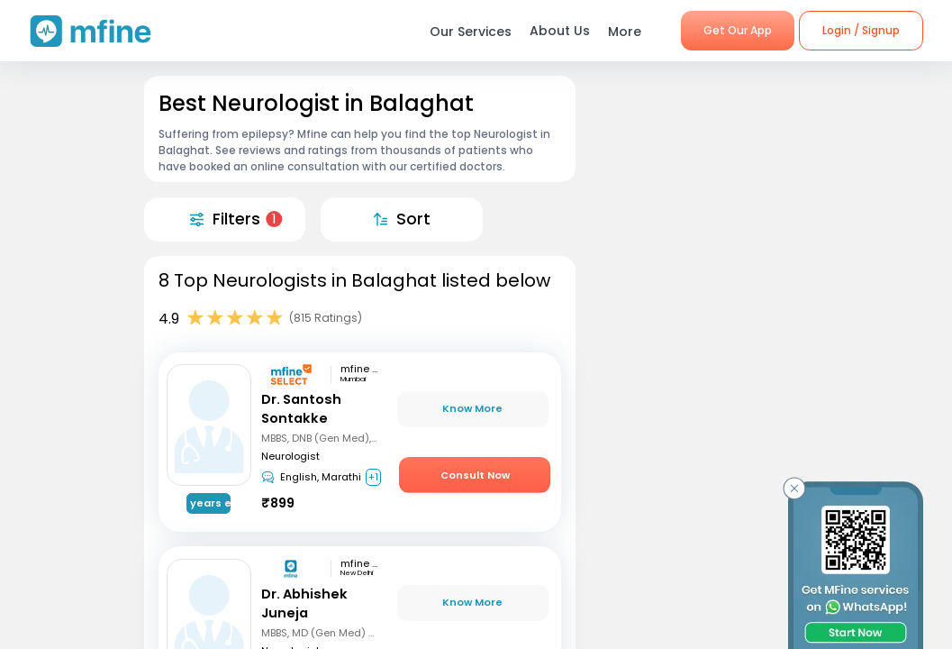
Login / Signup (861, 30)
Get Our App (737, 30)
